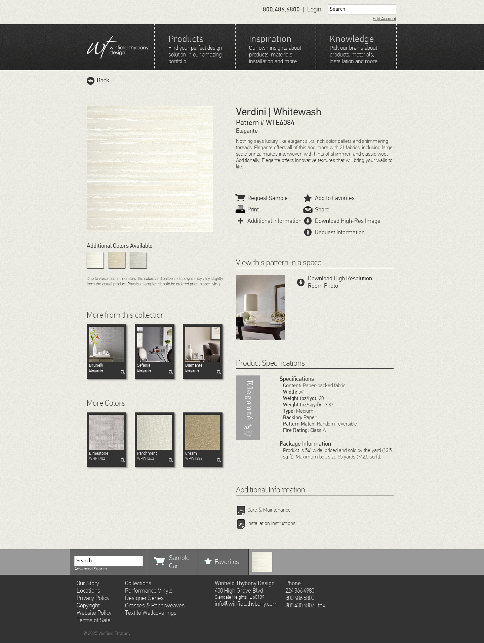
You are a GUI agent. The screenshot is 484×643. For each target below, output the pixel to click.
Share (316, 210)
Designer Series (144, 598)
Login (314, 9)
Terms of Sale (94, 620)
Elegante (106, 368)
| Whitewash (293, 112)
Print (247, 210)
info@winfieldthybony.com (246, 604)
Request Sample (262, 198)
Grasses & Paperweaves (155, 606)
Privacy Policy (93, 598)
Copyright (88, 606)
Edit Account (384, 18)
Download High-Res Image (342, 221)
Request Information (334, 233)
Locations (88, 591)
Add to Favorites (329, 198)
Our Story (88, 583)
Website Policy (94, 613)
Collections (138, 583)
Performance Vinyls (148, 591)
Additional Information (268, 221)
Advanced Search (90, 569)
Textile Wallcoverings (150, 613)
